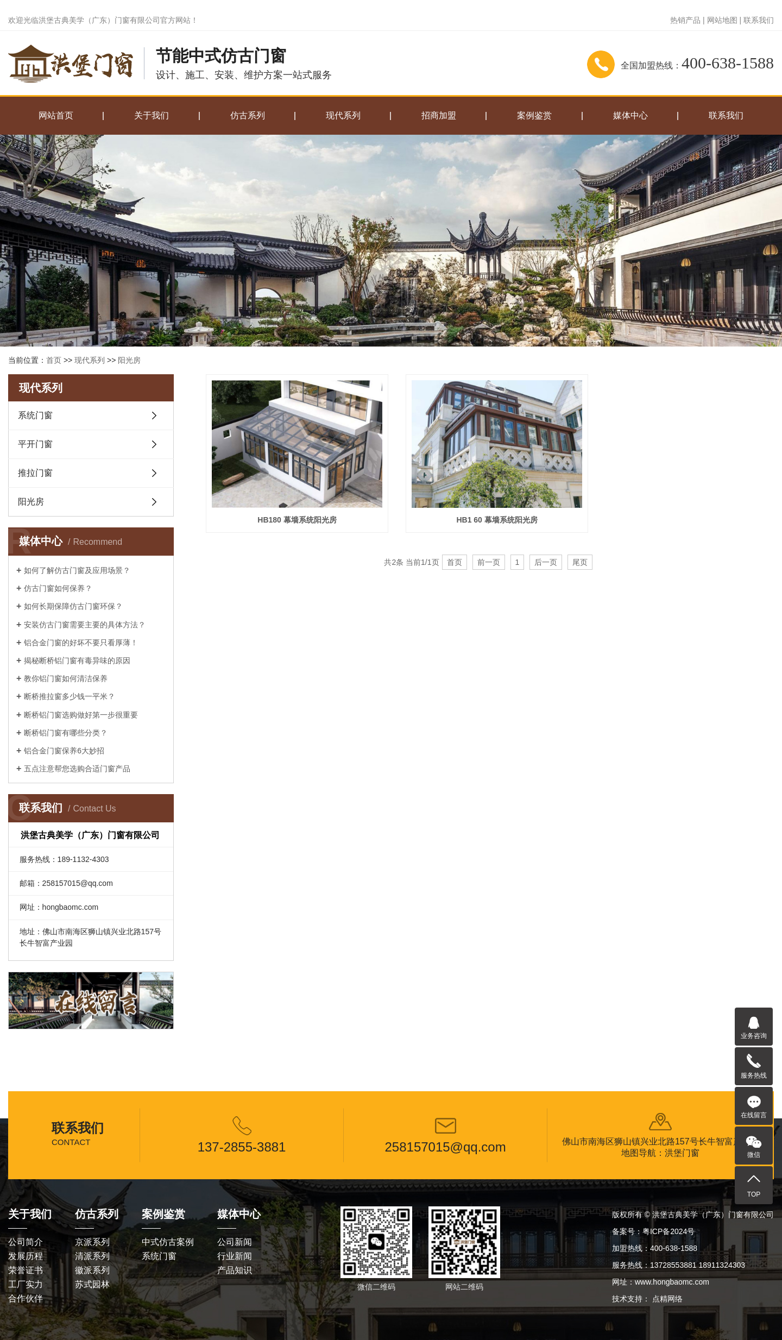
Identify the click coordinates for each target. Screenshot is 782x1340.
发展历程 (25, 1256)
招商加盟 (438, 115)
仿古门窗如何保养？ (58, 588)
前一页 (488, 558)
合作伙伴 (25, 1298)
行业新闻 (234, 1256)
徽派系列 (92, 1270)
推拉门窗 (35, 472)
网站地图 (722, 20)
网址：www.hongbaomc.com (660, 1282)
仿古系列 (247, 115)
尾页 (580, 558)
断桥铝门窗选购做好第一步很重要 (81, 714)
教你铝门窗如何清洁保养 (66, 678)
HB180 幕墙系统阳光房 (294, 516)
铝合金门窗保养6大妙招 (64, 750)
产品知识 (234, 1270)
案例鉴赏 (534, 115)
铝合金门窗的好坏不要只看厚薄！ (81, 642)
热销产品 (685, 20)
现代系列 (343, 115)
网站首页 (56, 115)
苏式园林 (92, 1284)
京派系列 (92, 1242)
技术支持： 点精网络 (647, 1298)
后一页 (545, 558)
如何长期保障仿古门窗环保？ (73, 606)
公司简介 (25, 1242)
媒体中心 (630, 115)
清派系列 (92, 1256)
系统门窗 (35, 415)
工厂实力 (25, 1284)
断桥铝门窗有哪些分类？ (66, 732)
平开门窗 (35, 444)
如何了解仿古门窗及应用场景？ (77, 570)
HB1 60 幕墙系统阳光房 (489, 516)
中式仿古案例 (168, 1242)
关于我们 (151, 115)
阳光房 (129, 360)
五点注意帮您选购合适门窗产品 (77, 768)
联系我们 (758, 20)
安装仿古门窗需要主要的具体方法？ (85, 624)
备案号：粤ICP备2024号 (653, 1231)
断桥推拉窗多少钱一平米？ (69, 696)
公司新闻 (234, 1242)
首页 (53, 360)
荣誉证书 (25, 1270)
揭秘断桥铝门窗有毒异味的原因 (77, 660)
